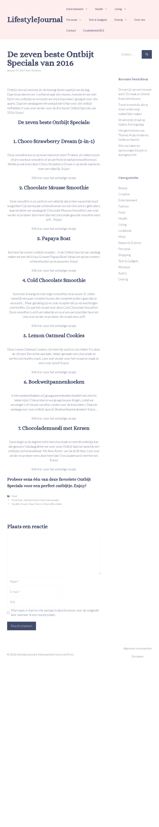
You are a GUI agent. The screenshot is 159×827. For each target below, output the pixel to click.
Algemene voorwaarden (138, 648)
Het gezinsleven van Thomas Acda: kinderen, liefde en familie (133, 135)
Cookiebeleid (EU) (93, 30)
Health (103, 9)
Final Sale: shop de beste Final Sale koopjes (35, 499)
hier (40, 178)
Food (14, 496)
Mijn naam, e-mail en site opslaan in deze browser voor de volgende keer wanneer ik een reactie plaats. (55, 612)
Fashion (123, 206)
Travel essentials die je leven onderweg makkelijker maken (133, 109)
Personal (75, 19)
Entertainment (78, 9)
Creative (124, 194)
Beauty (122, 188)
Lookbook (125, 231)
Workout (124, 267)
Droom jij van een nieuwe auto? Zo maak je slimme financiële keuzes (135, 94)
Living (122, 9)
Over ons (139, 19)
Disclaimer (138, 656)
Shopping (124, 255)
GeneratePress (64, 654)
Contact (71, 30)
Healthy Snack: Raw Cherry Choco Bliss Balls (36, 503)
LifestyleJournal (35, 19)
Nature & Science (129, 243)
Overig (122, 19)
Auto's (122, 273)
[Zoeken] (147, 54)
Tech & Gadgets (98, 19)
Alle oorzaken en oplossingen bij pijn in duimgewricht (132, 150)
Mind (121, 237)
